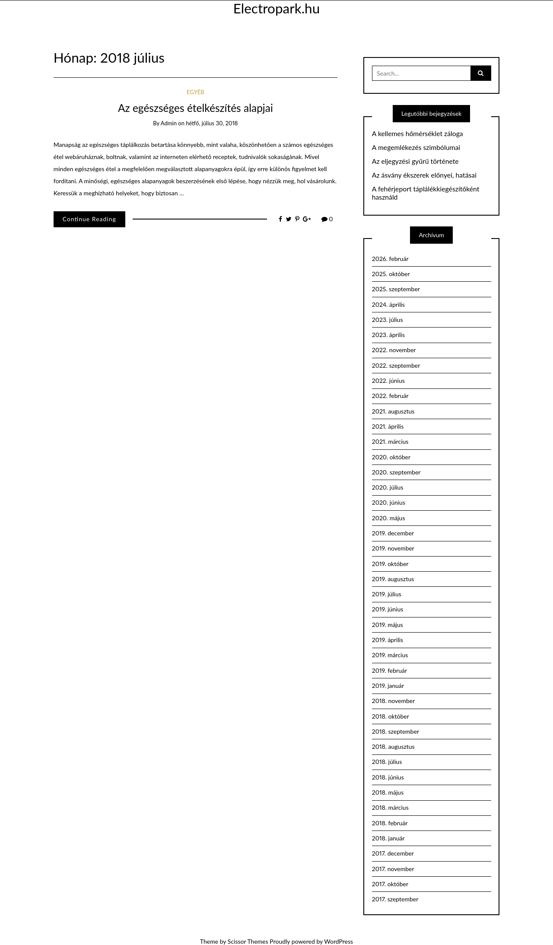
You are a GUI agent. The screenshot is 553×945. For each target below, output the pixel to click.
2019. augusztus (393, 578)
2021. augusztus (393, 411)
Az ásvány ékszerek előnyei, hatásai (424, 175)
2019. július (386, 594)
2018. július (387, 761)
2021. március (390, 441)
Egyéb (195, 92)
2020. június (388, 502)
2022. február (390, 395)
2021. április (388, 426)
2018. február (390, 823)
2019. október (390, 563)
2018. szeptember (395, 731)
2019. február (389, 670)
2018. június (388, 777)
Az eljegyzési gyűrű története (415, 161)
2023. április (388, 334)
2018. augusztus (393, 746)
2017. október (390, 884)
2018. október (390, 716)
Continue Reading (89, 219)
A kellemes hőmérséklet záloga (417, 133)
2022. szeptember (396, 365)
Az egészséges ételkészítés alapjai (195, 108)
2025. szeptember (396, 289)
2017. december (393, 853)
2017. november (393, 868)
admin (169, 123)
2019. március (390, 655)
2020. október (391, 457)
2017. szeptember (395, 899)
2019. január (388, 685)
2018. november (393, 700)
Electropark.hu (276, 8)
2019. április (387, 639)
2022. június (388, 380)
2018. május (388, 792)
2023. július (387, 319)
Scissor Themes (248, 941)
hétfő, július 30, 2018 (212, 123)
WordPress (338, 941)
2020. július (388, 487)
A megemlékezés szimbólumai (416, 147)
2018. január (388, 838)
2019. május (387, 624)
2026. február (390, 258)
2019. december (393, 533)
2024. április (388, 304)
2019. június (388, 609)
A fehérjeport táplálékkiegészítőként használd (426, 193)
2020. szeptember (396, 472)
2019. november (393, 548)
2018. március (390, 807)
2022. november (394, 349)
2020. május (388, 518)
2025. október (391, 273)
